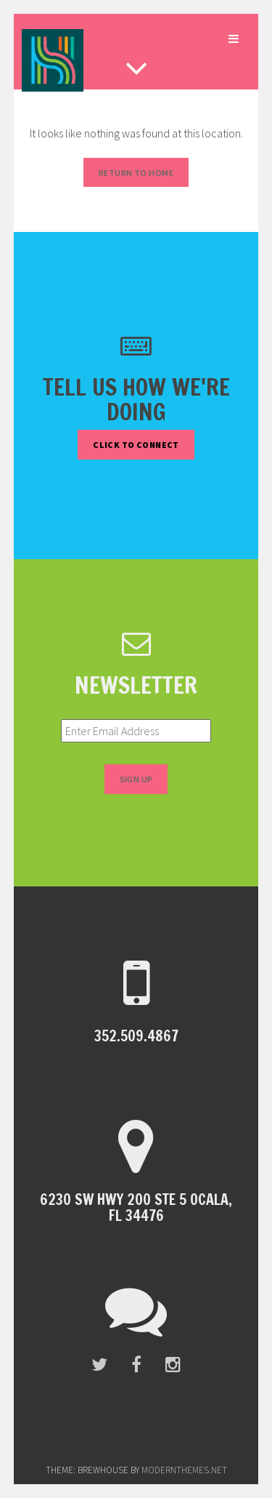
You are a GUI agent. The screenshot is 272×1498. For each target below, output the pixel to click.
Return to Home (136, 172)
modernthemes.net (184, 1470)
